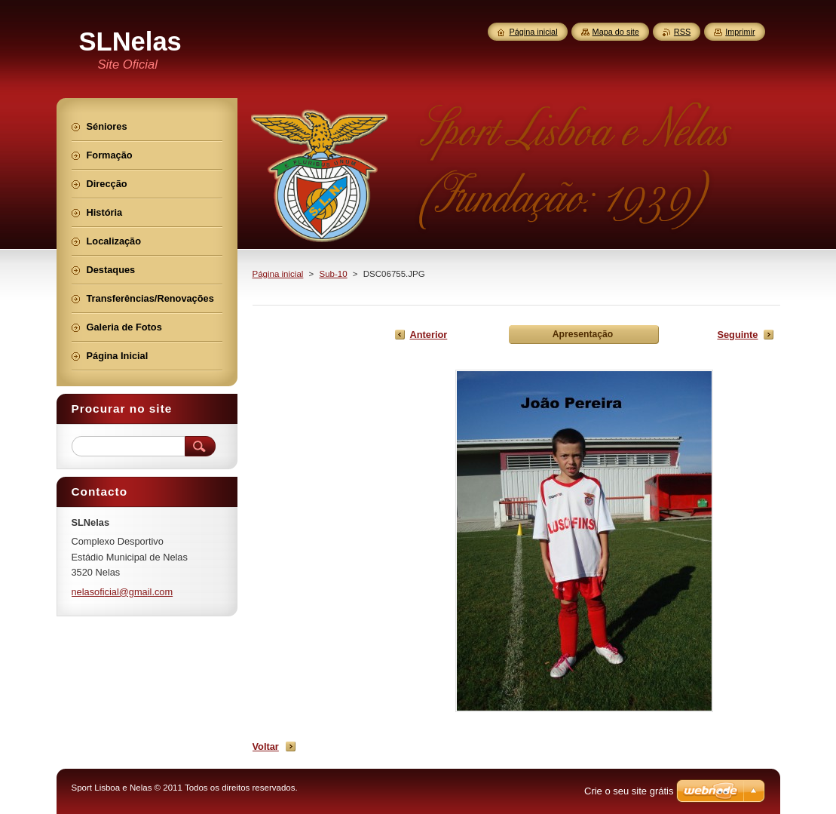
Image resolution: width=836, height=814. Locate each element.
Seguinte (737, 334)
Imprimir (740, 31)
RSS (682, 31)
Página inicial (278, 273)
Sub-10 (334, 273)
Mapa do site (616, 31)
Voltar (266, 746)
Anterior (429, 334)
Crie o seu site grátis (629, 791)
